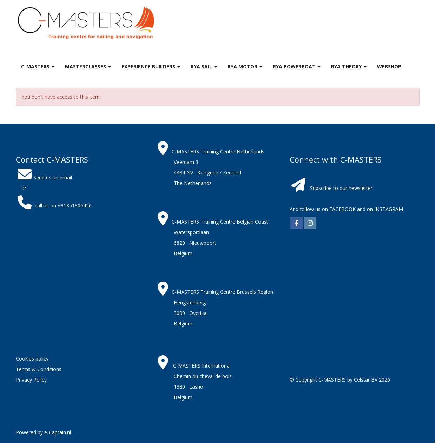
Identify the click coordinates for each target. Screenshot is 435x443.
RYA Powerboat (297, 66)
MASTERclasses (88, 66)
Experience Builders (150, 66)
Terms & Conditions (38, 369)
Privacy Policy (31, 379)
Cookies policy (32, 358)
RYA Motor (245, 66)
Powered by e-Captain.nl (43, 432)
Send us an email (44, 177)
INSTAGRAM (388, 209)
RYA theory (349, 66)
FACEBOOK (342, 209)
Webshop (389, 66)
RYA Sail (204, 66)
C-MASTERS (37, 66)
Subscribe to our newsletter (341, 188)
